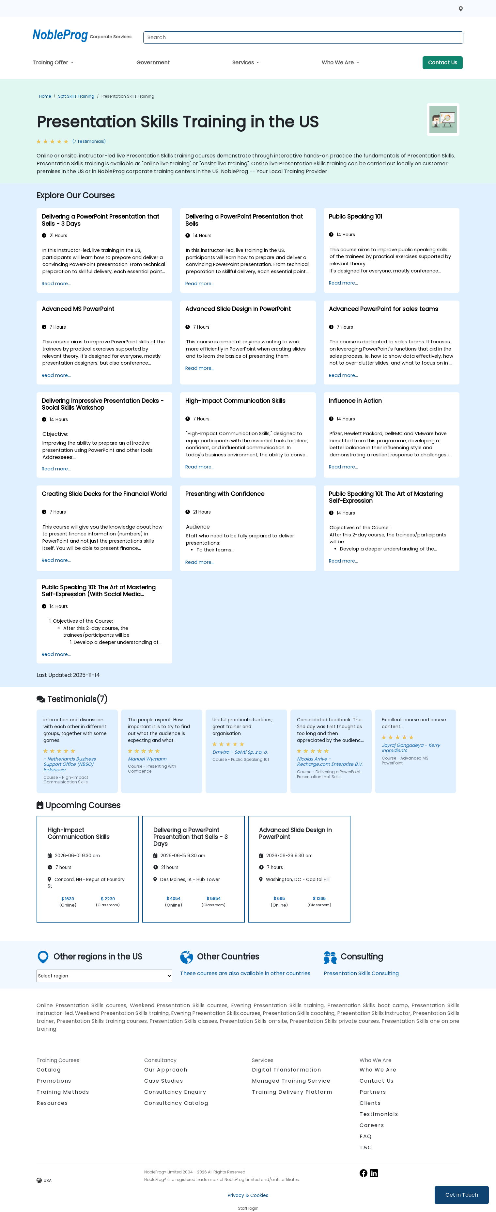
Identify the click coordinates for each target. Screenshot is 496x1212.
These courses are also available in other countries (245, 973)
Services (243, 62)
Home (45, 96)
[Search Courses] (303, 37)
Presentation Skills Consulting (361, 973)
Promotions (54, 1081)
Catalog (49, 1069)
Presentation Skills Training (127, 96)
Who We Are (338, 62)
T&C (366, 1147)
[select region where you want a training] (104, 976)
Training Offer (51, 62)
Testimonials (379, 1114)
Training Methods (63, 1092)
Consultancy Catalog (176, 1103)
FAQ (366, 1136)
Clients (370, 1103)
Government (153, 62)
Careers (372, 1125)
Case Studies (163, 1081)
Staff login (248, 1208)
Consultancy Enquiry (175, 1092)
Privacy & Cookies (248, 1195)
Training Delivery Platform (292, 1092)
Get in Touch (461, 1195)
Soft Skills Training (76, 96)
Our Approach (165, 1069)
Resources (52, 1103)
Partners (373, 1092)
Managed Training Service (291, 1081)
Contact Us (442, 62)
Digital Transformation (286, 1069)
